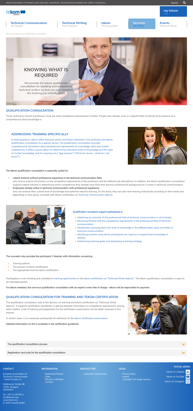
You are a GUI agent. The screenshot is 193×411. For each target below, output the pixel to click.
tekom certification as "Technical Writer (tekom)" (109, 278)
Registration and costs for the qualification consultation (36, 352)
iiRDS (91, 3)
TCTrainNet (28, 3)
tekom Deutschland (14, 3)
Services (19, 34)
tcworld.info (55, 3)
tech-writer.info (41, 3)
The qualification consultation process (27, 344)
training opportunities (65, 278)
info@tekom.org (10, 397)
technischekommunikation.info (74, 3)
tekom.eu (10, 34)
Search (184, 2)
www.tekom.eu (10, 400)
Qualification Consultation (36, 34)
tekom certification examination (91, 318)
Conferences (100, 3)
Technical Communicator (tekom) (95, 194)
